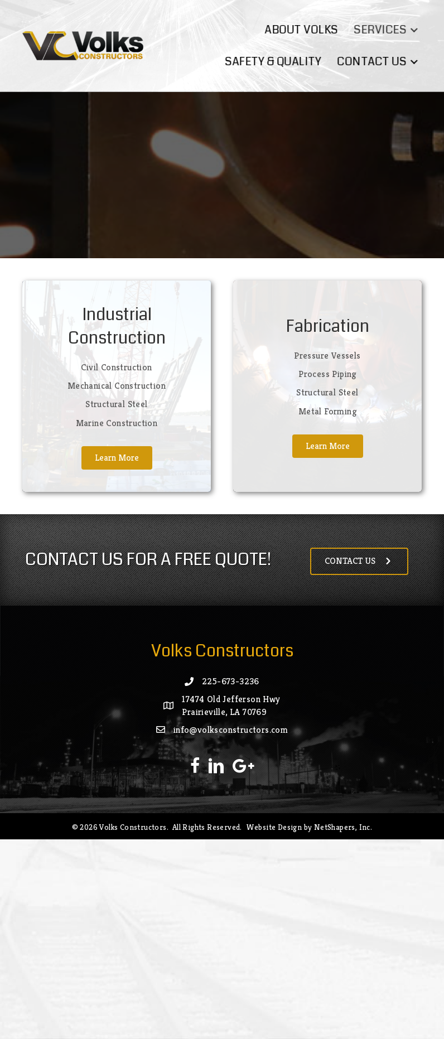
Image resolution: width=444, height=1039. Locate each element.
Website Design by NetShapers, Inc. (309, 827)
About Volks (305, 30)
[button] (419, 30)
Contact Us (376, 62)
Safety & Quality (278, 62)
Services (385, 30)
